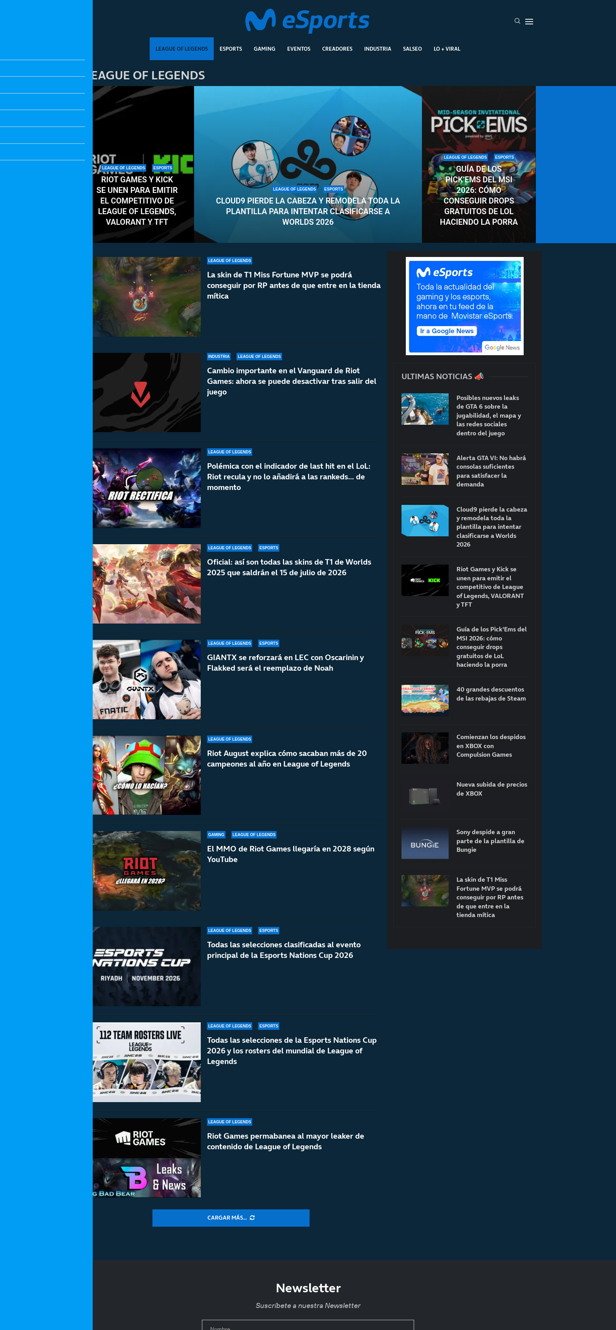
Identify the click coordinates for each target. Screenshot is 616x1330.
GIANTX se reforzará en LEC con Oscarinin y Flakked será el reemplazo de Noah (285, 678)
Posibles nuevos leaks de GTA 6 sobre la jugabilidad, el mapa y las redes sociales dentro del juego (488, 415)
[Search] (517, 21)
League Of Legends (182, 48)
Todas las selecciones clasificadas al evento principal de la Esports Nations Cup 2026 (284, 950)
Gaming (264, 48)
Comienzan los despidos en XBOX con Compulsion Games (491, 745)
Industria (377, 48)
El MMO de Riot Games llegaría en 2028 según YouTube (290, 860)
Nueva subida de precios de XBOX (491, 788)
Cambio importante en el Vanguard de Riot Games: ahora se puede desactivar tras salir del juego (291, 381)
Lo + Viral (447, 48)
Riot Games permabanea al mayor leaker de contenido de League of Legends (285, 1141)
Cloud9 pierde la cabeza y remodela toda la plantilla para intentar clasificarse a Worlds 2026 (308, 211)
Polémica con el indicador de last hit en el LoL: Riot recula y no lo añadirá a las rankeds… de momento (288, 476)
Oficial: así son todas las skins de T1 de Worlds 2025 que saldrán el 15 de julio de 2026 (289, 571)
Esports (231, 48)
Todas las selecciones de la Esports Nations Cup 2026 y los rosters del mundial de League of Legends (292, 1051)
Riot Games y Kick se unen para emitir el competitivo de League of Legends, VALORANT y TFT (137, 201)
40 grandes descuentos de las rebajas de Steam (491, 693)
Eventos (298, 48)
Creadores (337, 48)
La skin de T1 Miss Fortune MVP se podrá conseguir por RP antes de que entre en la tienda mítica (294, 285)
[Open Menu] (529, 22)
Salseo (412, 48)
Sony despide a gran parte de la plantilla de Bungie (490, 840)
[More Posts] (231, 1218)
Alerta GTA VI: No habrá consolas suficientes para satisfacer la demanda (491, 470)
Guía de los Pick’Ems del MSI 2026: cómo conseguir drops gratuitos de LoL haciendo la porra (479, 195)
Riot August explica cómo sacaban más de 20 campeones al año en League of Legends (287, 764)
